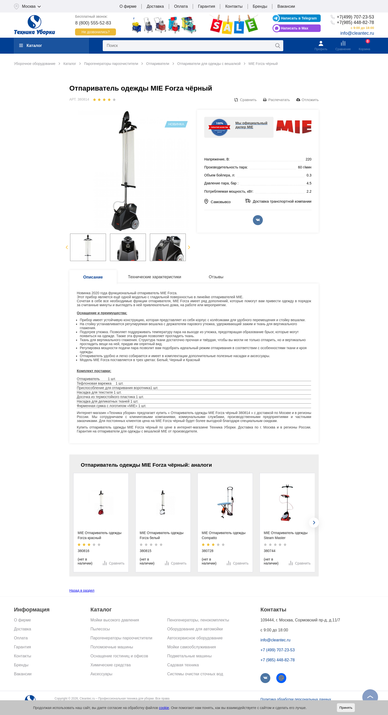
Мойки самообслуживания (191, 647)
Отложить (310, 100)
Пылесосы (100, 629)
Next (189, 247)
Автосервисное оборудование (194, 638)
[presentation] (314, 523)
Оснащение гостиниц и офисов (119, 656)
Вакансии (286, 6)
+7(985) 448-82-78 (355, 22)
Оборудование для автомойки (195, 629)
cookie (164, 708)
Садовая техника (183, 665)
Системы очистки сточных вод (195, 674)
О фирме (128, 6)
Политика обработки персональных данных (295, 699)
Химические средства (111, 665)
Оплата (181, 6)
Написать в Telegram (299, 18)
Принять (345, 708)
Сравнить (248, 100)
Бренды (260, 6)
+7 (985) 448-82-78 (277, 660)
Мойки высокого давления (115, 620)
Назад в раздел (82, 590)
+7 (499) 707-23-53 (277, 650)
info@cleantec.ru (357, 33)
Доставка (155, 6)
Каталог (30, 45)
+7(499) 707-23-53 (355, 16)
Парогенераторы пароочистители (121, 638)
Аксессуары (101, 674)
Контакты (233, 6)
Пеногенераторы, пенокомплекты (198, 620)
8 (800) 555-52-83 (93, 22)
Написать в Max (294, 28)
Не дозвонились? (96, 32)
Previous (67, 247)
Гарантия (206, 6)
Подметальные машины (189, 656)
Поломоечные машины (112, 647)
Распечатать (279, 100)
